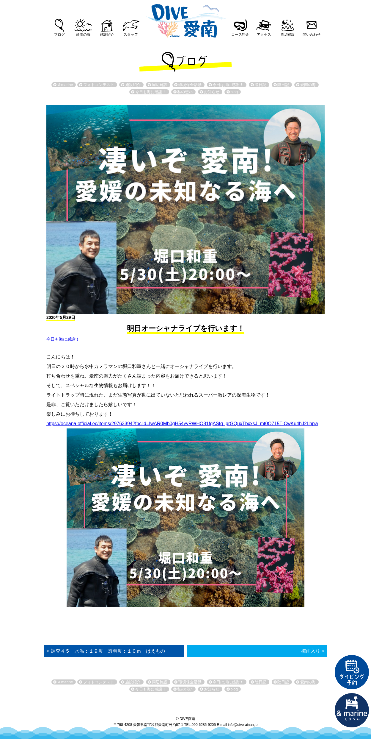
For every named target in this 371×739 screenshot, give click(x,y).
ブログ (59, 34)
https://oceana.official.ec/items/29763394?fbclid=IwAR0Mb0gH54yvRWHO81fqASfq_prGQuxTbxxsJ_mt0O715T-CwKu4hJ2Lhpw (182, 423)
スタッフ (131, 34)
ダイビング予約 (352, 672)
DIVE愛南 (185, 19)
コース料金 (240, 34)
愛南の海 (83, 34)
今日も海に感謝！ (63, 339)
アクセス (264, 34)
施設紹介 (107, 34)
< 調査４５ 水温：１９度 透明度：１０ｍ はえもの (106, 651)
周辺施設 (288, 34)
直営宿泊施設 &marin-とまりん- (352, 710)
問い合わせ (311, 34)
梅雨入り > (312, 651)
